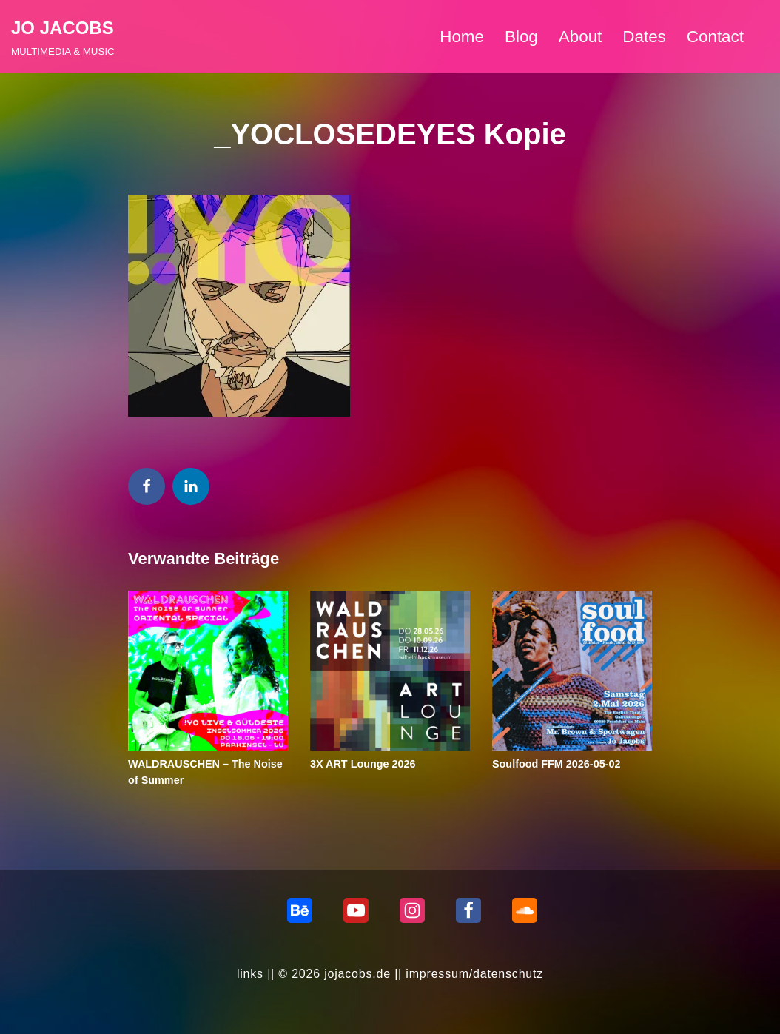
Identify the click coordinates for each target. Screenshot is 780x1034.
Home (462, 36)
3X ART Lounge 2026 (363, 764)
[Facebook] (468, 910)
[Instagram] (412, 910)
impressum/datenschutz (474, 973)
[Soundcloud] (524, 910)
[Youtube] (356, 910)
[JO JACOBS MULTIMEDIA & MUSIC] (63, 36)
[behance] (299, 910)
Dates (644, 36)
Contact (715, 36)
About (580, 36)
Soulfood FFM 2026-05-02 (556, 764)
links (250, 973)
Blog (521, 36)
